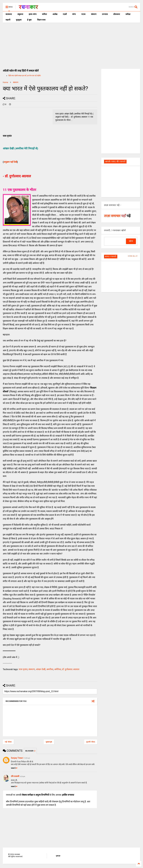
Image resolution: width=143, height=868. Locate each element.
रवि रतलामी (15, 776)
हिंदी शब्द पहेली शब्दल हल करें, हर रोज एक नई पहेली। (24, 76)
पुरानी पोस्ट (90, 742)
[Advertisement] (71, 43)
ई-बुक (29, 20)
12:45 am (27, 758)
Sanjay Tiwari (17, 758)
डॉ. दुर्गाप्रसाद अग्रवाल (70, 669)
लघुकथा (20, 14)
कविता (44, 14)
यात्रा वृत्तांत (23, 669)
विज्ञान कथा (41, 20)
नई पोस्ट (8, 742)
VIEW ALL (132, 256)
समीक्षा (128, 14)
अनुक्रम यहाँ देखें (10, 162)
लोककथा (116, 14)
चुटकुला (19, 20)
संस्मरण (93, 14)
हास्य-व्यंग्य (32, 14)
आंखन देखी (40, 669)
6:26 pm (22, 776)
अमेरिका (57, 669)
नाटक (83, 14)
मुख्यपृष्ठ (49, 742)
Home (5, 82)
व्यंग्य (74, 14)
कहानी (8, 20)
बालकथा (9, 14)
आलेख (55, 14)
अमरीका (49, 669)
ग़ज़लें (65, 14)
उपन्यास (105, 14)
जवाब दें (14, 768)
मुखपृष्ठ (58, 856)
